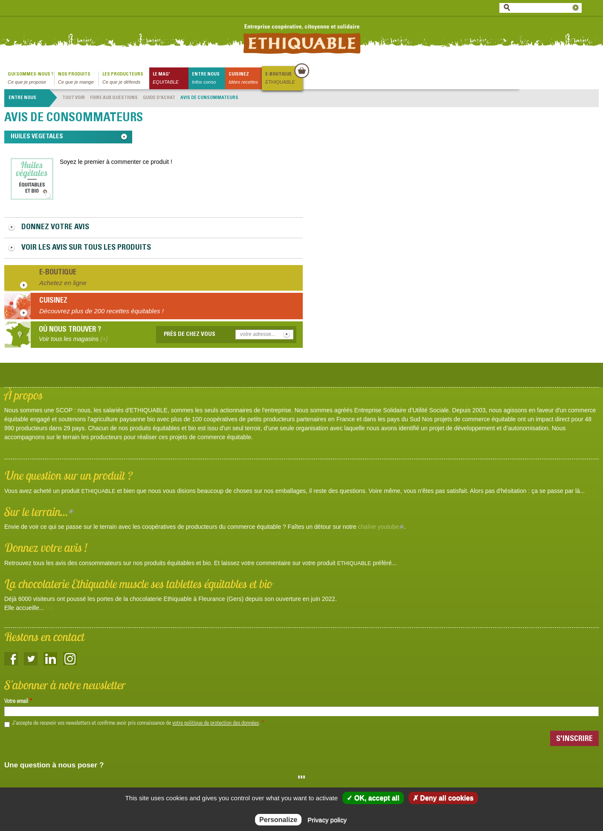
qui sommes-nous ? (31, 78)
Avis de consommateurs (209, 98)
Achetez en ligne (63, 282)
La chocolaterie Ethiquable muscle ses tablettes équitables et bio (138, 583)
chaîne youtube (381, 526)
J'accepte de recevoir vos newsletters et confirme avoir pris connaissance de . (138, 723)
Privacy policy (327, 819)
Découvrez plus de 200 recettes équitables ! (101, 311)
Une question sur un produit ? (68, 475)
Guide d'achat (159, 98)
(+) (590, 490)
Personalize (278, 819)
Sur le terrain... (38, 511)
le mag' (170, 78)
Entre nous (208, 78)
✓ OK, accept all (373, 798)
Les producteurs (125, 78)
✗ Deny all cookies (443, 798)
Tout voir (73, 98)
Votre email (18, 702)
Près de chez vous (189, 335)
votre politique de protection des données (215, 723)
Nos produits (78, 78)
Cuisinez (245, 78)
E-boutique (283, 78)
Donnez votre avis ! (45, 547)
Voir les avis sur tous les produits (86, 248)
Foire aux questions (114, 98)
